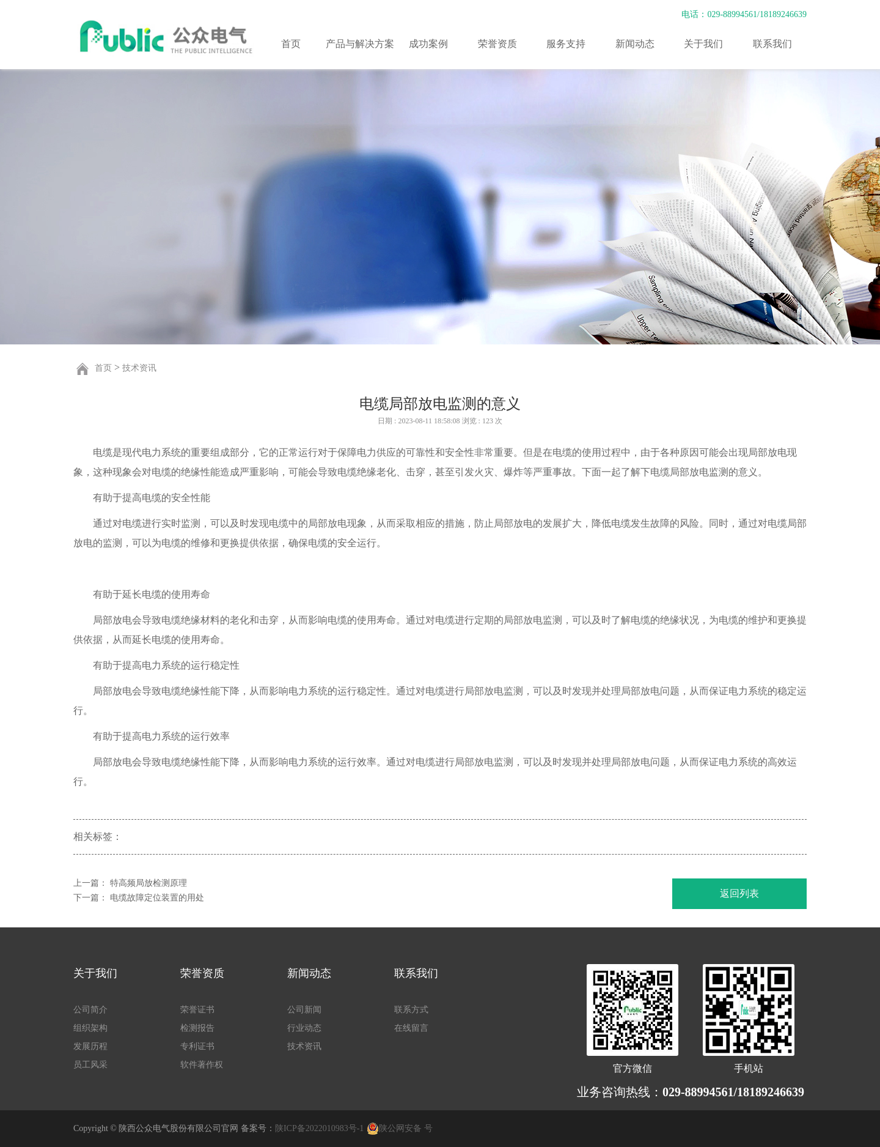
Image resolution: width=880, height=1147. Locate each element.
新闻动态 (634, 44)
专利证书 (197, 1046)
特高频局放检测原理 (148, 883)
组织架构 (90, 1028)
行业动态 (304, 1028)
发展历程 (90, 1046)
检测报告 (197, 1028)
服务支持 (565, 44)
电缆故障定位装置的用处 (157, 897)
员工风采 (90, 1064)
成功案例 (428, 44)
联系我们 (772, 44)
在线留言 (411, 1028)
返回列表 (739, 893)
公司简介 (90, 1009)
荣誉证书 (197, 1009)
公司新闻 (304, 1009)
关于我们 (703, 44)
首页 (291, 44)
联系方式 (411, 1009)
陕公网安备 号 (406, 1128)
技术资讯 (139, 368)
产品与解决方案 (360, 44)
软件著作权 (201, 1064)
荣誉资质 (497, 44)
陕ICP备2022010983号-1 (319, 1128)
